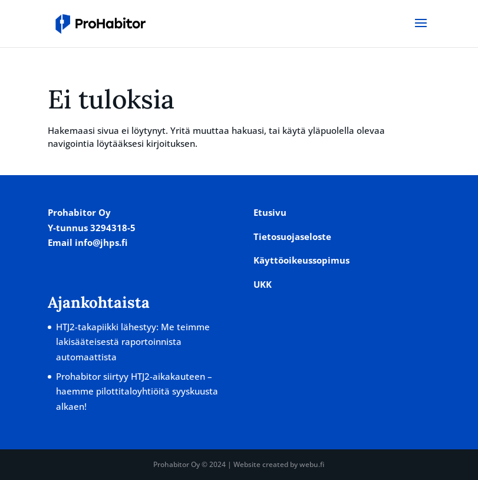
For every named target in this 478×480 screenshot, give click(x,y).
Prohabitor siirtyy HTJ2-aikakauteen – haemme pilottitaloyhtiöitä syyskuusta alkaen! (137, 391)
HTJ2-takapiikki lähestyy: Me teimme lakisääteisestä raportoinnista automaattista (133, 342)
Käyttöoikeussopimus (301, 260)
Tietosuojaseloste (292, 236)
